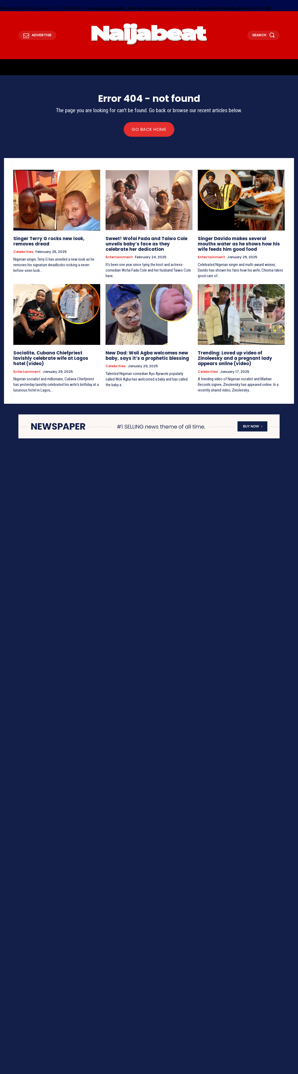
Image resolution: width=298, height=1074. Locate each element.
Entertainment (119, 255)
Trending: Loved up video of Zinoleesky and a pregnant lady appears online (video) (239, 355)
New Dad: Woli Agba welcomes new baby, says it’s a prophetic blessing (143, 353)
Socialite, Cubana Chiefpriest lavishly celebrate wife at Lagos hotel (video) (53, 353)
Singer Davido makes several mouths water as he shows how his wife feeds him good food (237, 243)
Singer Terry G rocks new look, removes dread (55, 240)
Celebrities (23, 251)
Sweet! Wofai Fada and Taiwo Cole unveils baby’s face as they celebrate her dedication (146, 243)
